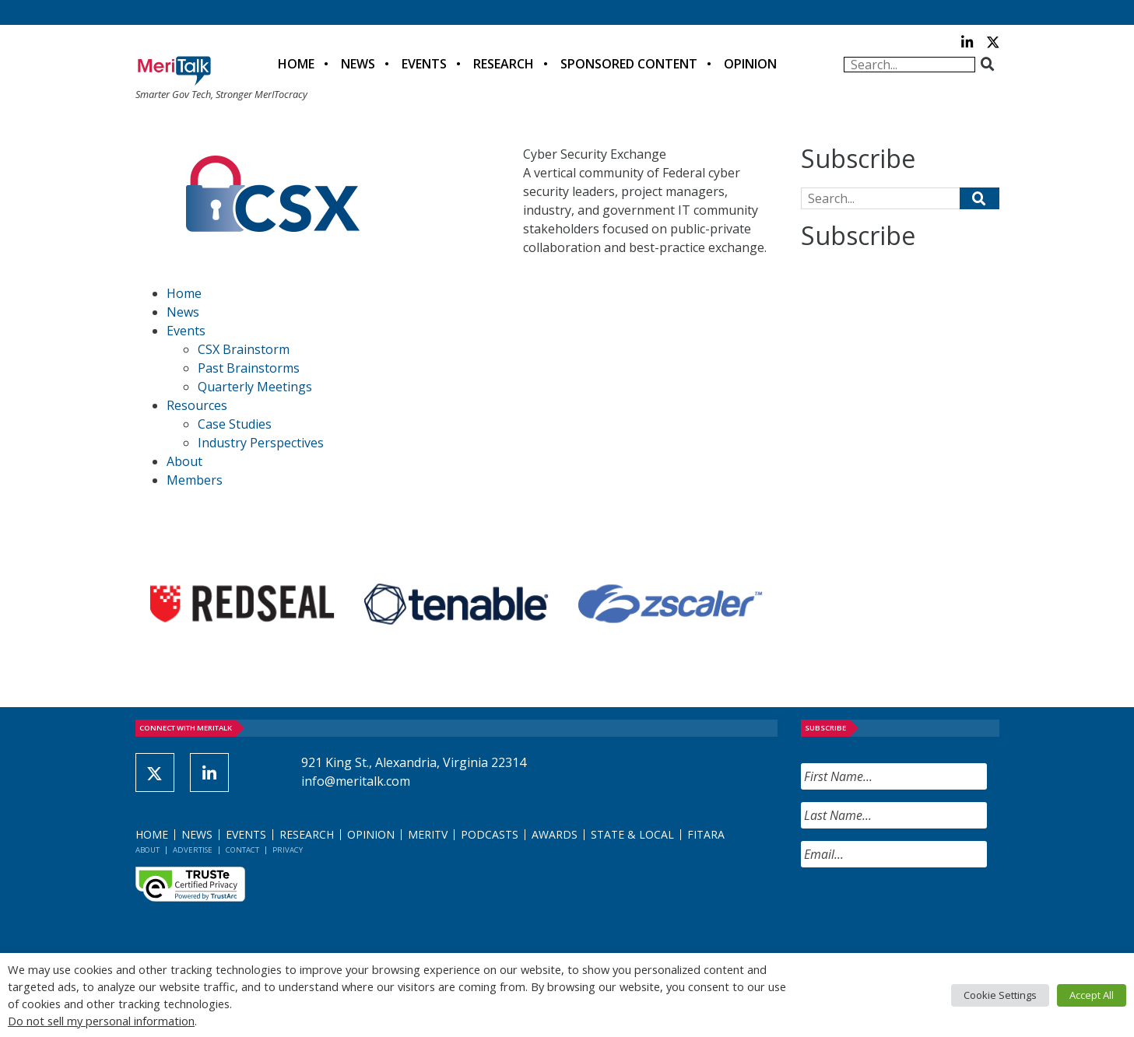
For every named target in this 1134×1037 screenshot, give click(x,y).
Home (296, 63)
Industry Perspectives (261, 442)
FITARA (706, 834)
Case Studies (235, 424)
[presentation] (919, 910)
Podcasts (489, 834)
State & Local (632, 834)
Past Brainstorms (249, 368)
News (358, 63)
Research (503, 63)
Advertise (192, 850)
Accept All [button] (1091, 995)
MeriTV (428, 834)
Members (195, 480)
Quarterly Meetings (255, 386)
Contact (242, 850)
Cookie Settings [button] (1000, 995)
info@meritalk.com (355, 781)
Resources (197, 405)
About (184, 461)
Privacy (287, 850)
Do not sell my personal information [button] (101, 1020)
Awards (555, 834)
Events (424, 63)
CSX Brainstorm (244, 349)
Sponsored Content (628, 63)
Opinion (750, 63)
